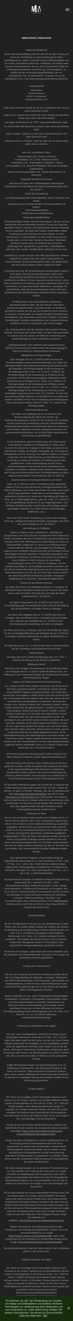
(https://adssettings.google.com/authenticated (39, 1242)
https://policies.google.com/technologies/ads (30, 1236)
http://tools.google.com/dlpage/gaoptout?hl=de (42, 1220)
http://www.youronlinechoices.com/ (22, 797)
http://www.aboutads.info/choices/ (30, 794)
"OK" (45, 1315)
